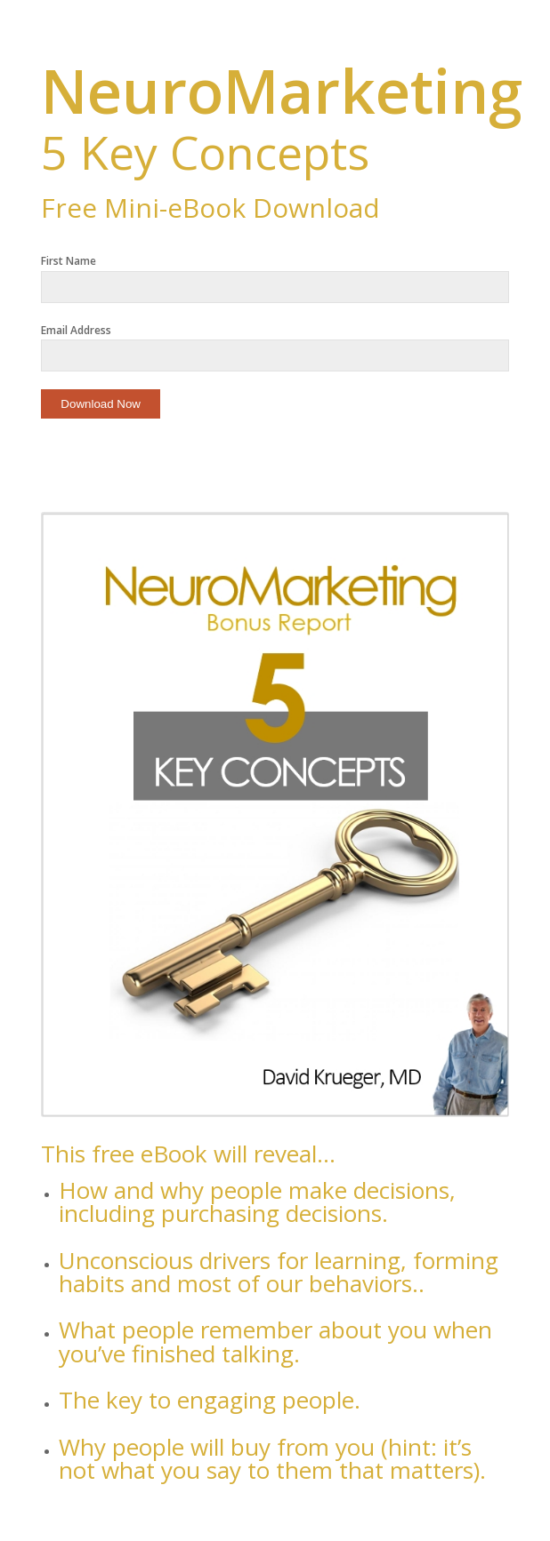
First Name (68, 260)
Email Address (76, 330)
